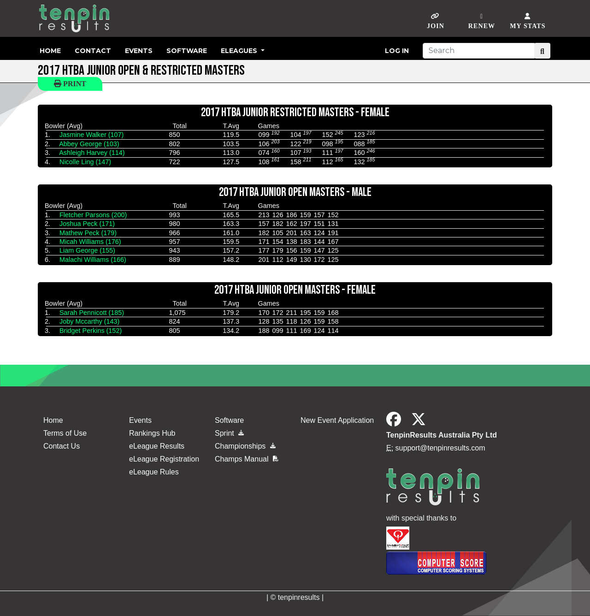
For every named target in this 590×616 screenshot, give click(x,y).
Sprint (229, 433)
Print (70, 84)
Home (50, 51)
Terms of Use (65, 433)
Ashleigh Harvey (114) (91, 152)
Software (186, 51)
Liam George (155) (87, 250)
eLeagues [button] (240, 51)
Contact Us (61, 446)
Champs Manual (246, 459)
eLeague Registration (164, 459)
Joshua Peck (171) (87, 223)
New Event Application (337, 420)
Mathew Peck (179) (88, 233)
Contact (93, 51)
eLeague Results (156, 446)
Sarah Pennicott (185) (91, 312)
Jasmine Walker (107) (91, 134)
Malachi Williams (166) (92, 259)
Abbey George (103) (89, 144)
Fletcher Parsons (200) (93, 215)
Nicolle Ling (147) (85, 162)
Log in (397, 51)
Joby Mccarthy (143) (89, 321)
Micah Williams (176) (90, 241)
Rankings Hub (152, 433)
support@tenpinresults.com (440, 448)
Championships (245, 446)
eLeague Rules (154, 472)
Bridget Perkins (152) (90, 330)
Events (139, 51)
